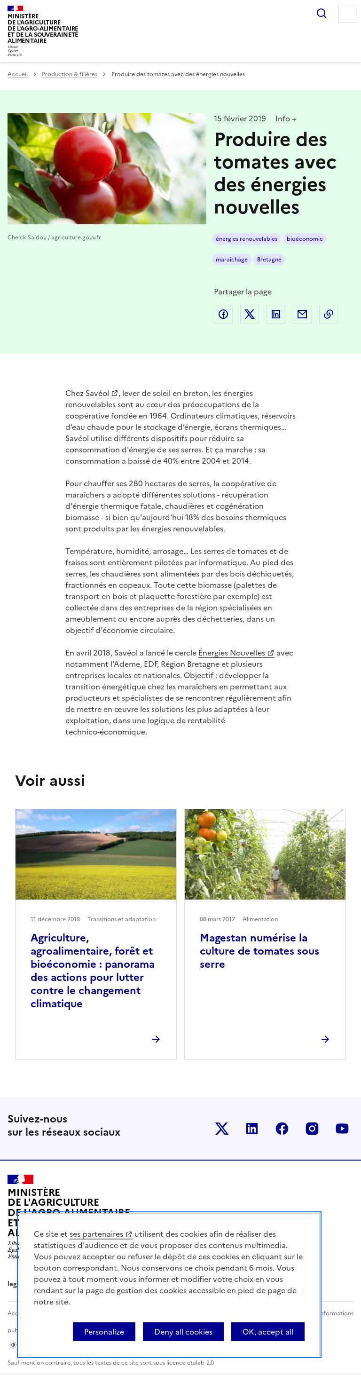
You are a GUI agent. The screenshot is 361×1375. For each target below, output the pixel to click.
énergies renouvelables (246, 239)
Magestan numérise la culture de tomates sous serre (259, 951)
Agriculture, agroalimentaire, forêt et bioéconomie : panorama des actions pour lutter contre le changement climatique (93, 970)
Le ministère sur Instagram (312, 1128)
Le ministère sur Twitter (222, 1128)
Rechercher (321, 13)
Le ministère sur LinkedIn (252, 1128)
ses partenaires (96, 1234)
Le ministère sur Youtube (342, 1128)
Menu (347, 13)
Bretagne (269, 259)
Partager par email (302, 314)
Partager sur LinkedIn (276, 314)
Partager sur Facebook (223, 314)
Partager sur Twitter (249, 314)
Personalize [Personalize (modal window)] (104, 1331)
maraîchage (232, 259)
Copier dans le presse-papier (328, 314)
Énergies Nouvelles (231, 652)
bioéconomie (305, 239)
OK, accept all (268, 1331)
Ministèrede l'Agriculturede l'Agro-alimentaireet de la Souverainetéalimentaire (43, 28)
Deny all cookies (183, 1331)
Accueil (18, 74)
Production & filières (69, 74)
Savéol (97, 393)
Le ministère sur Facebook (282, 1128)
